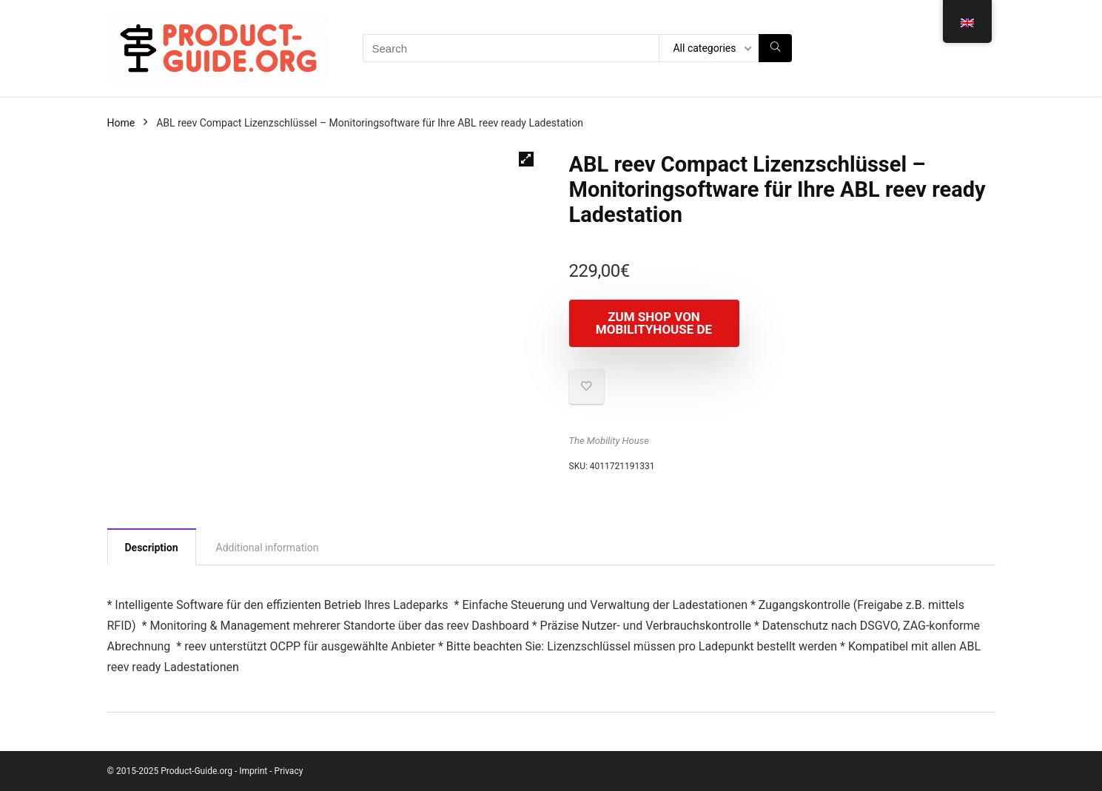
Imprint (253, 771)
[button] (526, 159)
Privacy (289, 771)
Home (121, 123)
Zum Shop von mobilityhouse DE (654, 323)
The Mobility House (609, 440)
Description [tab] (151, 547)
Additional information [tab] (267, 547)
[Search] (775, 48)
